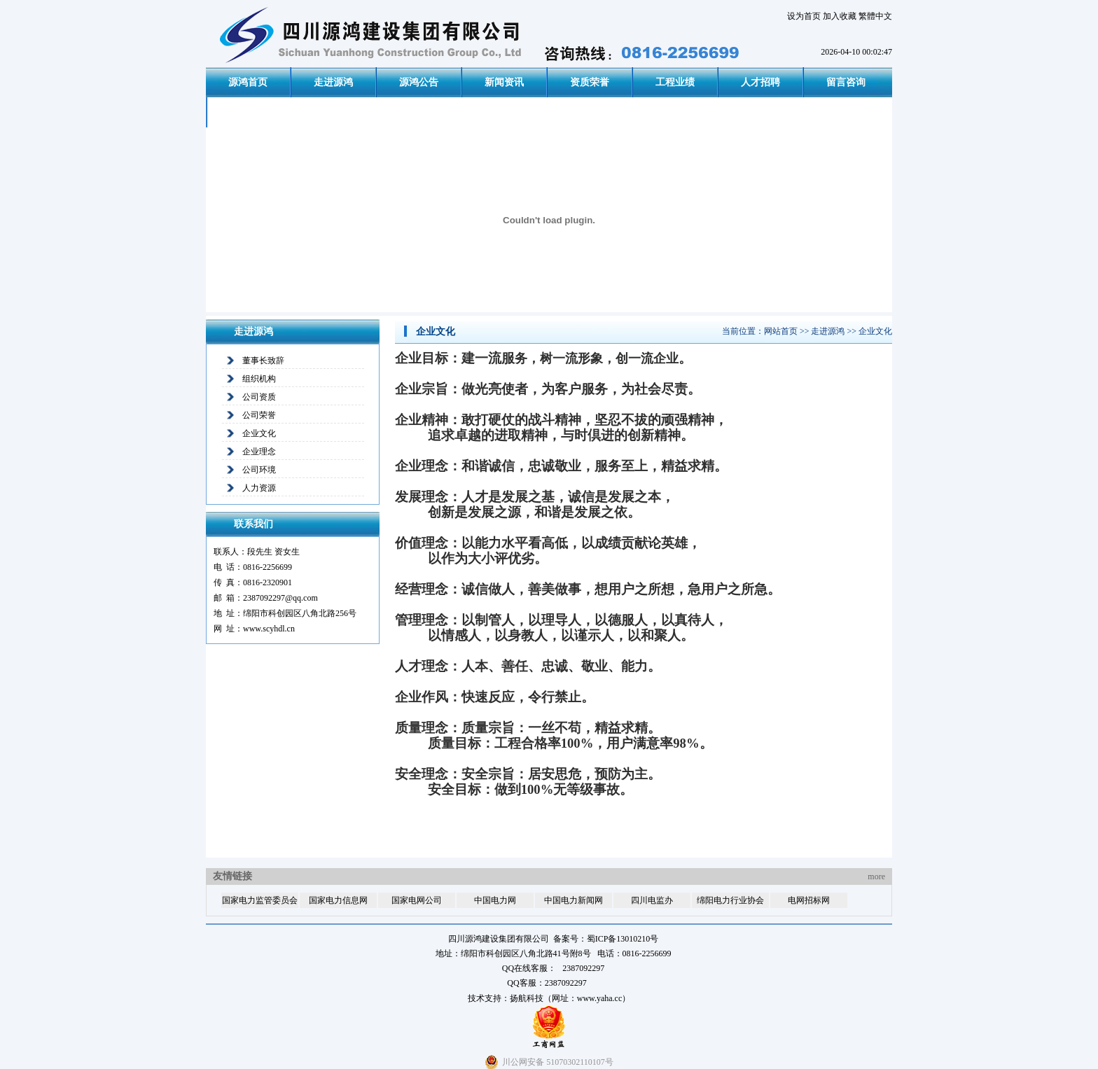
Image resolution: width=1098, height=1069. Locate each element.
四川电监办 (652, 900)
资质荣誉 (589, 82)
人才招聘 (760, 82)
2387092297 (566, 983)
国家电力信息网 (338, 900)
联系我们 (249, 112)
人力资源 (259, 488)
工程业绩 (675, 82)
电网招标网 (809, 900)
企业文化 (259, 433)
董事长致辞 (263, 360)
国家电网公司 (416, 900)
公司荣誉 (259, 415)
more (876, 876)
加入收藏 (839, 16)
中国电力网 (495, 900)
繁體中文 (875, 16)
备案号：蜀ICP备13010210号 (606, 939)
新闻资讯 (504, 82)
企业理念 (259, 451)
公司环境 (259, 470)
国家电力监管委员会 (260, 900)
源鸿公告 (418, 82)
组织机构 (259, 379)
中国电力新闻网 (573, 900)
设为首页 (804, 16)
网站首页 (781, 331)
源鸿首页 (247, 82)
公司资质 (259, 397)
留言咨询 (846, 82)
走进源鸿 (333, 82)
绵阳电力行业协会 (730, 900)
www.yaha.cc (600, 998)
